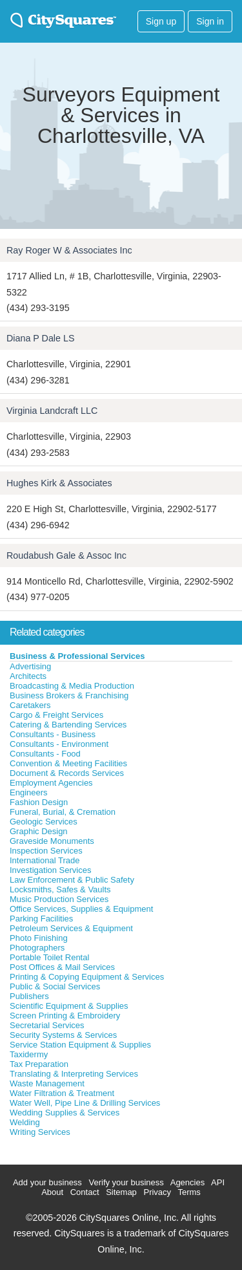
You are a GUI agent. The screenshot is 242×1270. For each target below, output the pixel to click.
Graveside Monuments (52, 841)
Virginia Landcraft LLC (51, 410)
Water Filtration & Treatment (62, 1093)
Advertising (30, 666)
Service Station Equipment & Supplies (80, 1044)
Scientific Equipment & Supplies (69, 1006)
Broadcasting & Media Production (72, 686)
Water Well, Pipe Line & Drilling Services (85, 1103)
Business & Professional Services (77, 656)
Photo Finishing (39, 938)
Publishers (29, 996)
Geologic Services (43, 821)
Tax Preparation (39, 1064)
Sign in (210, 21)
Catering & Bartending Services (68, 724)
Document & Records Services (67, 773)
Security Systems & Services (63, 1035)
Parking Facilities (41, 918)
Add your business (47, 1182)
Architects (28, 676)
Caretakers (30, 705)
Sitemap (121, 1192)
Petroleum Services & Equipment (71, 928)
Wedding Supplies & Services (64, 1112)
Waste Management (47, 1083)
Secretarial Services (47, 1025)
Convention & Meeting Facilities (68, 763)
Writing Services (40, 1132)
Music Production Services (59, 899)
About (52, 1192)
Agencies (187, 1182)
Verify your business (125, 1182)
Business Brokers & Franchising (69, 695)
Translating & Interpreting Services (74, 1074)
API (218, 1182)
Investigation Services (50, 870)
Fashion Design (39, 802)
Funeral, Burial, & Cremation (63, 812)
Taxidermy (29, 1054)
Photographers (37, 947)
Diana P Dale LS (40, 338)
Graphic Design (39, 831)
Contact (84, 1192)
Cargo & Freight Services (56, 715)
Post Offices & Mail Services (62, 967)
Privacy (157, 1192)
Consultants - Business (53, 734)
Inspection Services (46, 851)
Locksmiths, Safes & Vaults (60, 889)
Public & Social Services (55, 986)
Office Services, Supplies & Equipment (81, 909)
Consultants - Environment (59, 744)
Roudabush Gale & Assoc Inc (66, 555)
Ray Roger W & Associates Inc (69, 250)
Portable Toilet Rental (49, 957)
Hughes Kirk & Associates (59, 483)
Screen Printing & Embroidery (65, 1015)
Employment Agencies (51, 783)
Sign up (161, 21)
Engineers (29, 792)
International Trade (44, 860)
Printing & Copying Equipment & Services (87, 977)
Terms (188, 1192)
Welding (25, 1122)
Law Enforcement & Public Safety (72, 880)
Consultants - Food (45, 754)
